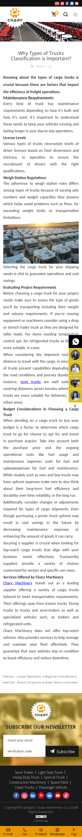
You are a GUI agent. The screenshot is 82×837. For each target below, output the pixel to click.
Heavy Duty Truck (26, 777)
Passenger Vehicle (53, 787)
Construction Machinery (27, 782)
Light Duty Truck (50, 772)
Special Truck (54, 777)
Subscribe (66, 751)
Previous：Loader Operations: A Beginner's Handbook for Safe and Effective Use (41, 676)
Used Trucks (24, 787)
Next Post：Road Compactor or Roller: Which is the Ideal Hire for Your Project (41, 682)
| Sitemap (41, 821)
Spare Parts (59, 782)
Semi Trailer (24, 772)
